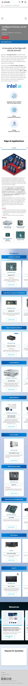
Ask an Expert (5, 37)
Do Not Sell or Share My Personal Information (8, 680)
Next (26, 18)
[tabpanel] (14, 23)
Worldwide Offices (5, 674)
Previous (2, 18)
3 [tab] (16, 39)
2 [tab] (14, 39)
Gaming (14, 148)
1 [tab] (12, 39)
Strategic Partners (8, 5)
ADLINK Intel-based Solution (18, 5)
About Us (3, 672)
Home (2, 5)
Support (3, 676)
